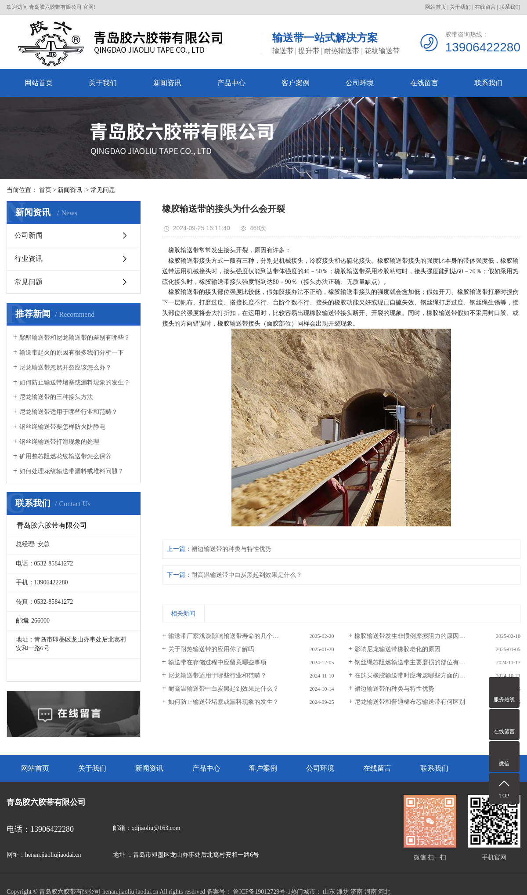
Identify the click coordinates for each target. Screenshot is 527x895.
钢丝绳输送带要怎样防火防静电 (62, 427)
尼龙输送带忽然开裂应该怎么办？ (65, 367)
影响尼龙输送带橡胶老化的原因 (397, 649)
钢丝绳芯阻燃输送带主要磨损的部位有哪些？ (415, 662)
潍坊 (343, 891)
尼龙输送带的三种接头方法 (56, 397)
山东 (329, 891)
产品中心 (231, 83)
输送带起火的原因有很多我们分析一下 (71, 352)
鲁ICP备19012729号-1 (261, 891)
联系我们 (509, 7)
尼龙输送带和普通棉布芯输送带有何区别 (409, 702)
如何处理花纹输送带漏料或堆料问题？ (71, 471)
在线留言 (485, 7)
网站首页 (435, 7)
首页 (45, 190)
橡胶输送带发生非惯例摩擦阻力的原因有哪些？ (419, 636)
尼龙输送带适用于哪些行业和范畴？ (68, 412)
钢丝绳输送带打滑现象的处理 (59, 441)
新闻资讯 (167, 83)
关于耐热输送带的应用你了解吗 (211, 649)
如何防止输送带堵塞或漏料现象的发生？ (74, 382)
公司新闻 (28, 235)
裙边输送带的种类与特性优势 (231, 549)
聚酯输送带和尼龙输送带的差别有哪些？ (74, 337)
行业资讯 (28, 258)
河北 (384, 891)
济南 (356, 891)
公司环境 (360, 83)
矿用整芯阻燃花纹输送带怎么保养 (65, 456)
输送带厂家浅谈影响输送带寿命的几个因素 (226, 636)
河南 (371, 891)
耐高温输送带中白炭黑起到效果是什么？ (246, 575)
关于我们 (460, 7)
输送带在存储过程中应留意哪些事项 (217, 662)
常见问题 (102, 190)
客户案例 (296, 83)
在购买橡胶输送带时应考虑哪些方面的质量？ (415, 675)
